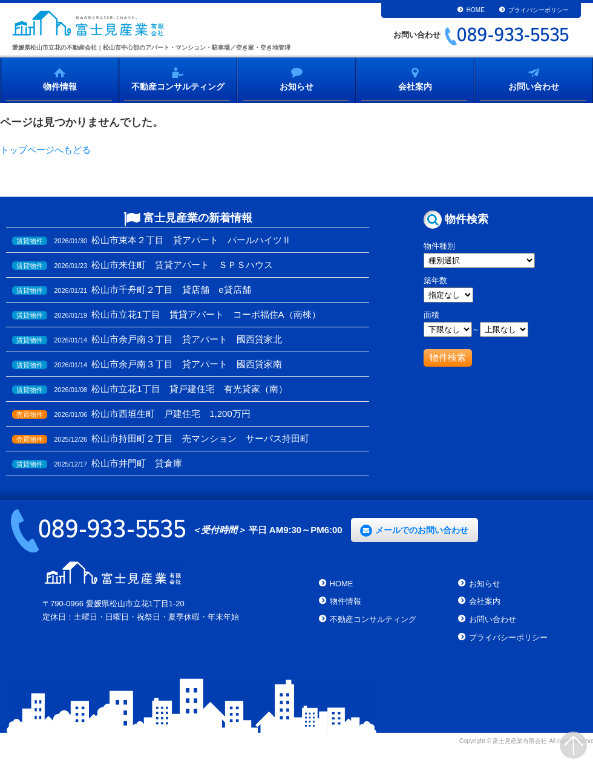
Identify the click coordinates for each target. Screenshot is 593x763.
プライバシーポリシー (538, 10)
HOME (476, 10)
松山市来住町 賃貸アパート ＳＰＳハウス (182, 265)
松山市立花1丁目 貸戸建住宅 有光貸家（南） (189, 389)
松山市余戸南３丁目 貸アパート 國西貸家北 (186, 339)
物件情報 (60, 86)
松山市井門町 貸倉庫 (136, 463)
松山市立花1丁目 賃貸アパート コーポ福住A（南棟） (205, 314)
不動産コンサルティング (177, 86)
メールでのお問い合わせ (421, 530)
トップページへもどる (45, 150)
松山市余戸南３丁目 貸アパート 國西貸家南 (186, 364)
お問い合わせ (533, 86)
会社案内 (415, 86)
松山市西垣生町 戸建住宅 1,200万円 (171, 413)
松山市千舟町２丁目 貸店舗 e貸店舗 (171, 289)
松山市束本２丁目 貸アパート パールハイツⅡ (191, 240)
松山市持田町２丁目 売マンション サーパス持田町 (200, 438)
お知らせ (296, 86)
